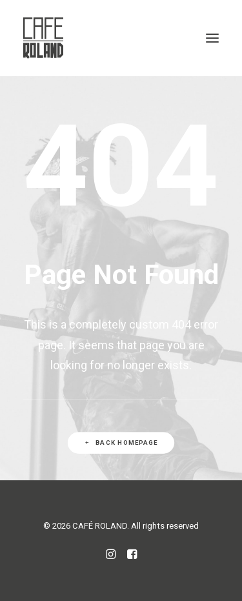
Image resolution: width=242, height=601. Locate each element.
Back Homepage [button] (120, 442)
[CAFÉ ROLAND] (43, 38)
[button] (212, 38)
